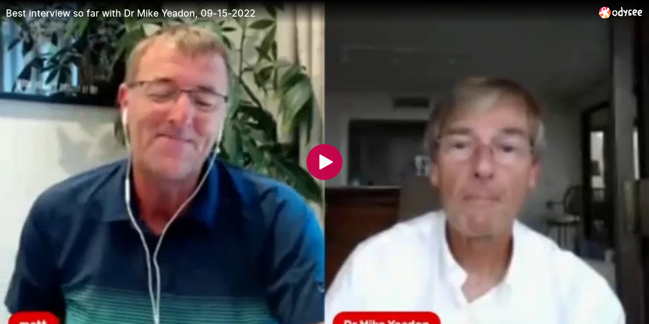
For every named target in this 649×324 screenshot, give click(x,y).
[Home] (620, 12)
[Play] (324, 162)
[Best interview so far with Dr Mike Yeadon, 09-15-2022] (299, 13)
